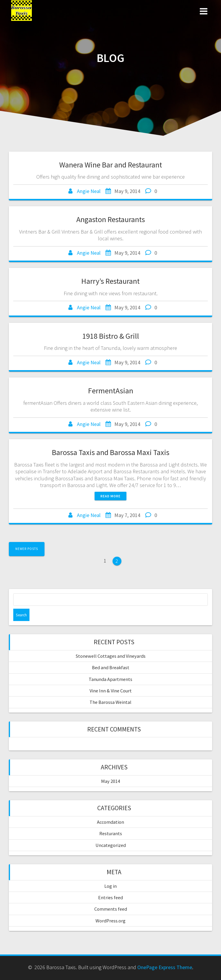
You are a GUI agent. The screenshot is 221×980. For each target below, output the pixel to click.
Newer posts (26, 549)
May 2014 (110, 781)
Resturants (110, 833)
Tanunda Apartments (110, 679)
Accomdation (110, 822)
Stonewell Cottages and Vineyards (111, 656)
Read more (110, 496)
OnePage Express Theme (164, 967)
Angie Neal (88, 191)
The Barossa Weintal (110, 702)
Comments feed (110, 909)
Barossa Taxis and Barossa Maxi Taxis (110, 452)
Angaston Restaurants (110, 219)
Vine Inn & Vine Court (111, 691)
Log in (110, 886)
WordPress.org (110, 921)
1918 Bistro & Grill (110, 336)
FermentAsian (110, 390)
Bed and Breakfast (110, 667)
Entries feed (110, 897)
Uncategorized (110, 845)
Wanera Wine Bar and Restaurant (110, 165)
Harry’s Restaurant (110, 281)
